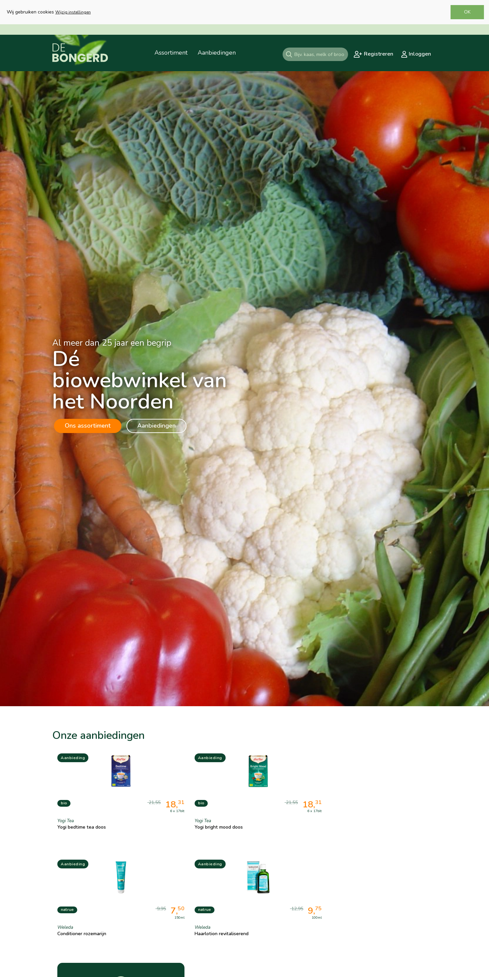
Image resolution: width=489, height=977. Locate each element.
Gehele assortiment (397, 904)
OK (467, 12)
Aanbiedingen (156, 426)
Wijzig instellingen (73, 12)
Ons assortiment (88, 426)
